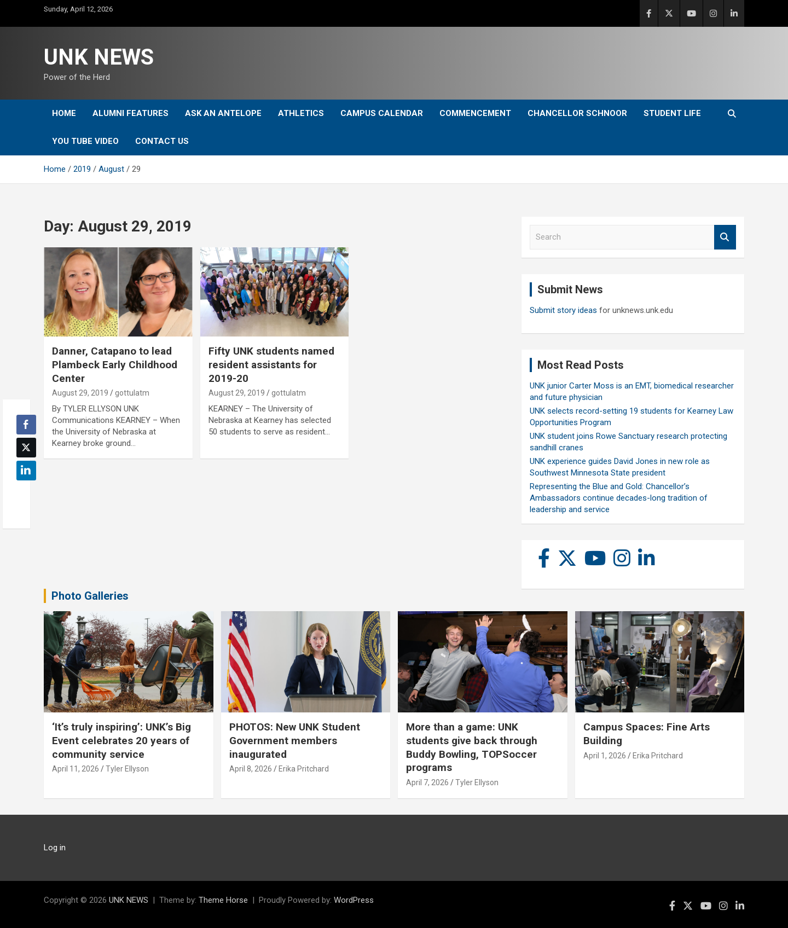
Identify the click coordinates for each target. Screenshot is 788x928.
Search (725, 237)
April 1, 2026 (604, 755)
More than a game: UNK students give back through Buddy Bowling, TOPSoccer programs (471, 747)
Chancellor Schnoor (577, 113)
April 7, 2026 (427, 782)
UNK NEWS (99, 57)
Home (64, 113)
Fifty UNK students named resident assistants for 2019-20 (271, 364)
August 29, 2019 (80, 392)
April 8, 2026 (250, 768)
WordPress (354, 900)
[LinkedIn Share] (26, 470)
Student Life (672, 113)
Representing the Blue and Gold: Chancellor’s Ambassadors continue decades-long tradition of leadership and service (619, 498)
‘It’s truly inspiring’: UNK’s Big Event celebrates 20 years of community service (121, 740)
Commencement (475, 113)
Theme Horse (223, 900)
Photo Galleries (90, 595)
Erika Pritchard (304, 768)
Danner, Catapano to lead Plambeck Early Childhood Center (114, 364)
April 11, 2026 (75, 768)
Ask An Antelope (223, 113)
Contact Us (162, 141)
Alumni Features (130, 113)
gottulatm (132, 392)
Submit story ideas (563, 310)
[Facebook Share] (26, 424)
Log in (55, 847)
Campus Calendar (381, 113)
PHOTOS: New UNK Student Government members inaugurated (294, 740)
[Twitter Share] (26, 447)
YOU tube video (85, 141)
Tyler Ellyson (127, 768)
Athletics (301, 113)
